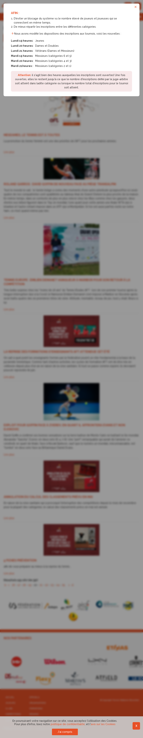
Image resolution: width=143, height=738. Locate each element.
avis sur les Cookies (103, 724)
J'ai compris (65, 731)
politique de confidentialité (68, 724)
